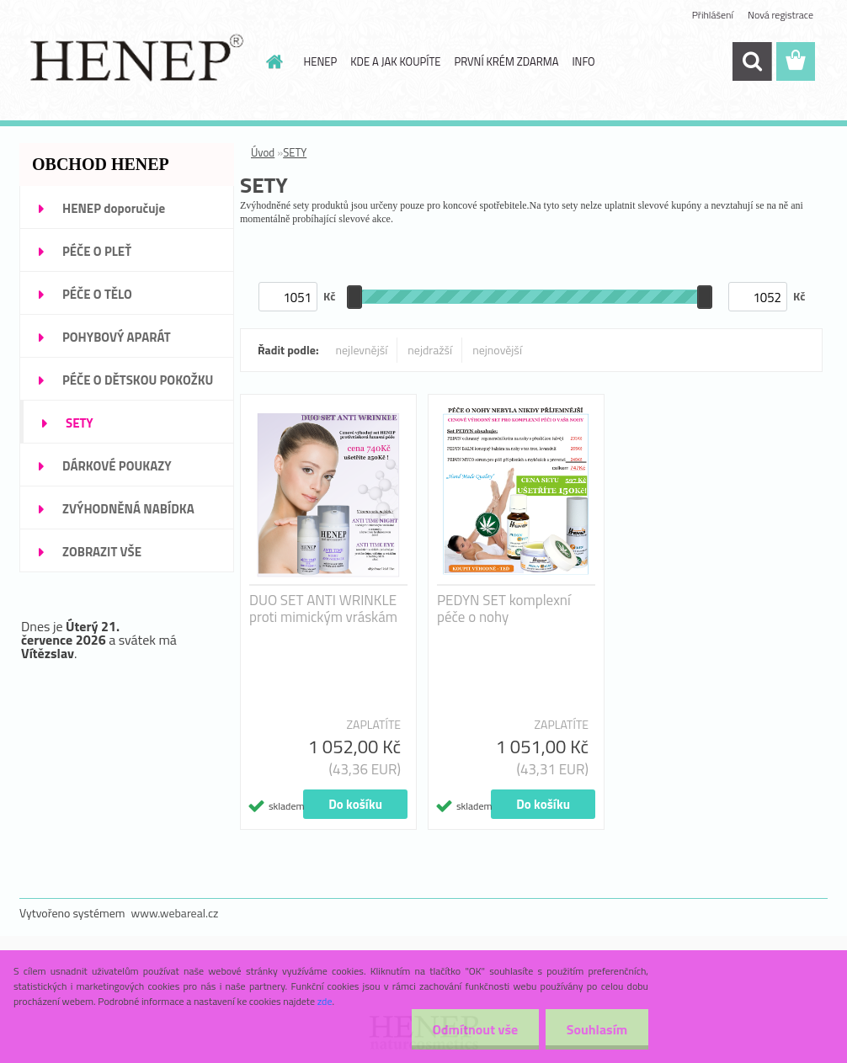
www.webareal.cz (175, 913)
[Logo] (135, 62)
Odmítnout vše (475, 1029)
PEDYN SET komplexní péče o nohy (504, 608)
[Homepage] (272, 61)
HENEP (321, 61)
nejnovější (497, 350)
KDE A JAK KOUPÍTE (395, 61)
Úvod (262, 152)
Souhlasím (596, 1029)
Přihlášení (712, 15)
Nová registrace (780, 15)
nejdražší (430, 350)
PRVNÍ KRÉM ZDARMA (506, 61)
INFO (583, 61)
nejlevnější (362, 350)
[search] (751, 61)
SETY (294, 152)
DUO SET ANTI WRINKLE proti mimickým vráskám (323, 608)
